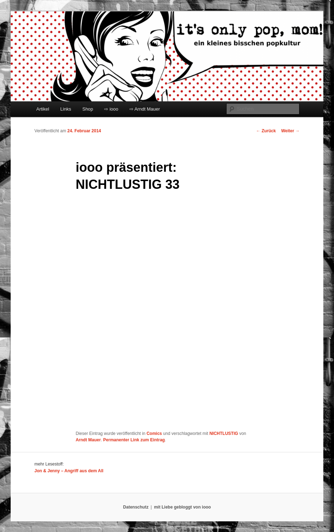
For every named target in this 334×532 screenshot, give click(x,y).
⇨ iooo (111, 109)
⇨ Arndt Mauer (144, 109)
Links (65, 109)
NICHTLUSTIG (224, 433)
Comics (154, 433)
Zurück (266, 130)
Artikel (42, 109)
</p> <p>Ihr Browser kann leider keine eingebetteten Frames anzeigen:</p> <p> (165, 312)
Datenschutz (135, 507)
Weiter (290, 130)
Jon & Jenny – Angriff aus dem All (69, 470)
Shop (87, 109)
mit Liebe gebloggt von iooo (182, 507)
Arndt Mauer (88, 439)
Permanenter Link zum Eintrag (134, 439)
